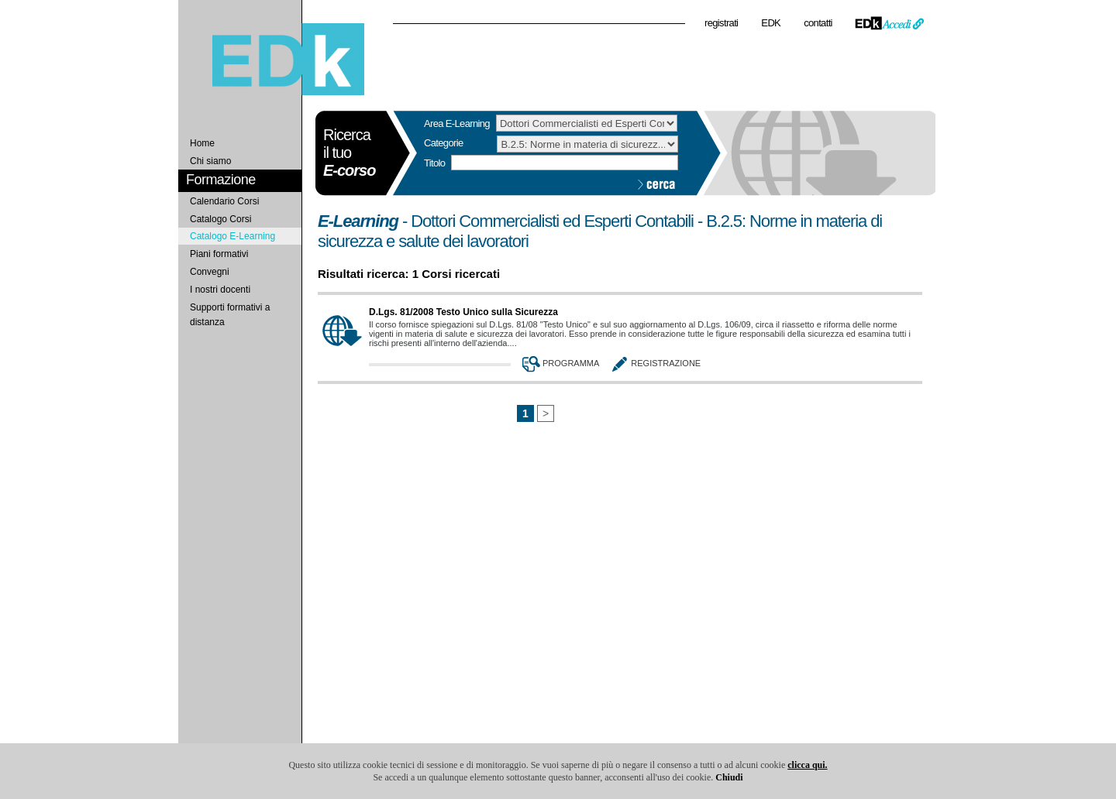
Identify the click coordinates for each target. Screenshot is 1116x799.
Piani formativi (219, 254)
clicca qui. (807, 765)
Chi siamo (210, 161)
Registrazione (654, 363)
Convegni (209, 271)
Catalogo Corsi (220, 219)
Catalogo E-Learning (232, 236)
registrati (721, 23)
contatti (818, 23)
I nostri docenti (220, 289)
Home (202, 143)
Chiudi (728, 777)
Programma (558, 363)
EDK (770, 23)
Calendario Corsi (224, 201)
